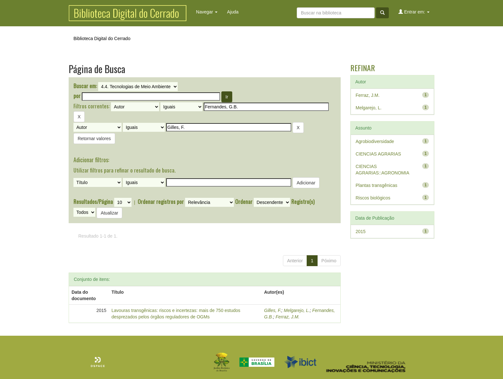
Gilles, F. (272, 310)
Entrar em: (414, 11)
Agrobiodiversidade (375, 141)
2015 (361, 231)
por (77, 96)
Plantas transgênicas (376, 185)
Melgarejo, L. (297, 310)
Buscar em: (85, 86)
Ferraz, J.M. (288, 316)
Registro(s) (302, 202)
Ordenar (243, 202)
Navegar (206, 11)
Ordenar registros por (161, 202)
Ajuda (233, 11)
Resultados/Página (93, 202)
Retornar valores (94, 138)
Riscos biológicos (373, 197)
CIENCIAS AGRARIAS (378, 153)
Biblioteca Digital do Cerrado (101, 38)
